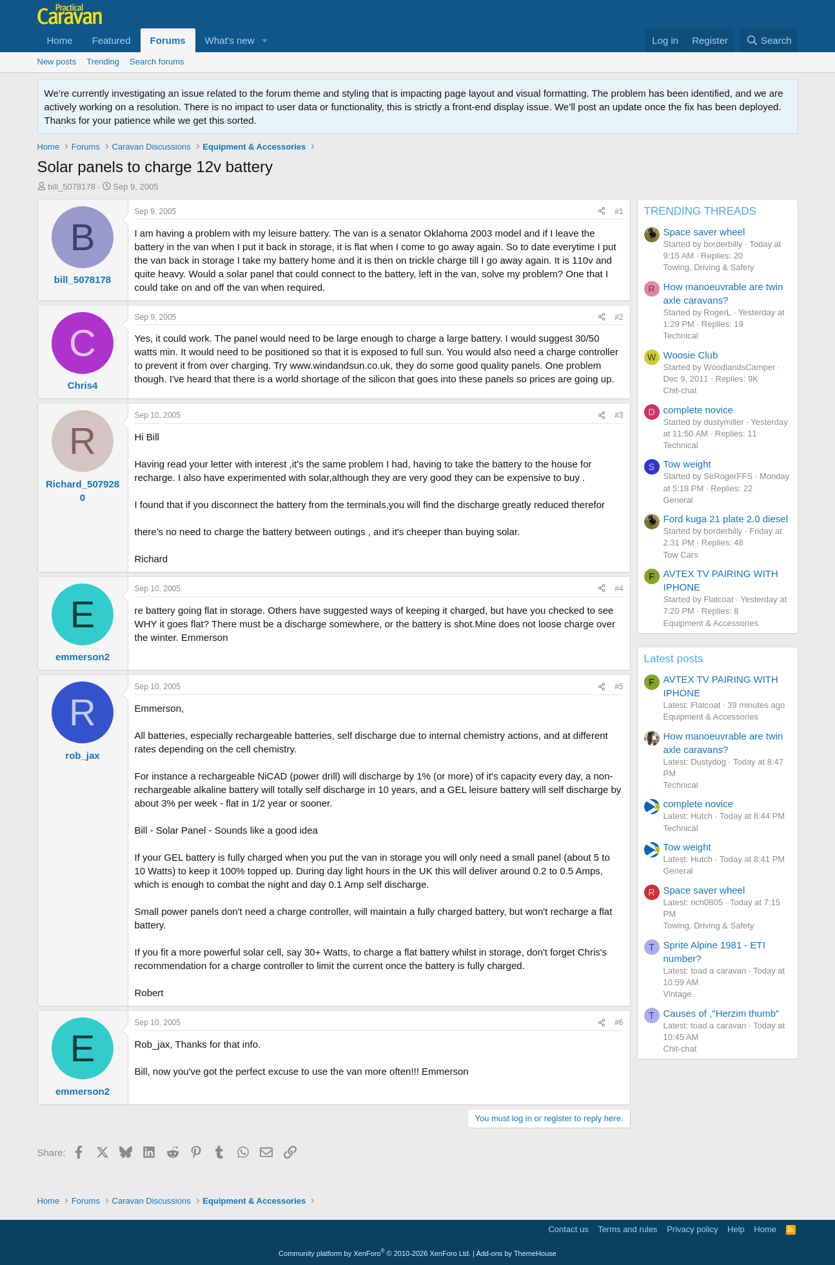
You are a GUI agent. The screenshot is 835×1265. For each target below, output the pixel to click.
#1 (618, 211)
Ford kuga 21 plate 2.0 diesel (725, 518)
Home (60, 40)
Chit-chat (680, 390)
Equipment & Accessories (710, 623)
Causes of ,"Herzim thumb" (721, 1013)
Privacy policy (692, 1229)
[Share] (601, 211)
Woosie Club (690, 354)
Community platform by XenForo (375, 1253)
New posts (57, 61)
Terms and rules (627, 1229)
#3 (618, 415)
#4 (618, 588)
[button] (265, 40)
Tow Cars (680, 555)
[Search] (769, 40)
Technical (680, 335)
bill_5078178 (71, 186)
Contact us (568, 1229)
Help (736, 1229)
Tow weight (687, 463)
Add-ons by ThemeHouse (516, 1253)
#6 (618, 1022)
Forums (168, 40)
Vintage (677, 994)
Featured (111, 40)
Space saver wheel (704, 231)
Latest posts (673, 658)
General (678, 500)
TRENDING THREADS (700, 211)
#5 (618, 686)
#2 (618, 317)
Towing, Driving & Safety (708, 267)
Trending (102, 61)
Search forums (157, 61)
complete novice (698, 409)
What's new (230, 40)
